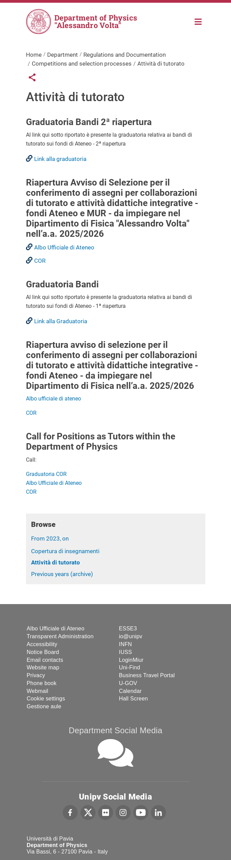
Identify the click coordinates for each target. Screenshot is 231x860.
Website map (43, 667)
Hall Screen (133, 698)
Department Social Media (115, 730)
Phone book (41, 683)
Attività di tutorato (55, 562)
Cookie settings (46, 698)
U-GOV (128, 683)
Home (198, 21)
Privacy (36, 675)
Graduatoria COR (46, 474)
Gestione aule (44, 706)
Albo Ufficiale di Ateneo (54, 483)
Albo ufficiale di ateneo (53, 398)
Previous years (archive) (62, 574)
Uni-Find (129, 667)
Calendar (130, 691)
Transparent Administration (60, 636)
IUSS (125, 652)
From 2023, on (50, 538)
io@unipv (130, 636)
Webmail (37, 691)
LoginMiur (131, 660)
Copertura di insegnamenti (65, 551)
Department (62, 54)
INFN (125, 644)
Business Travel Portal (147, 675)
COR (31, 413)
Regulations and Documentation (124, 54)
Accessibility (42, 644)
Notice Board (43, 652)
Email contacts (45, 660)
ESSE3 (128, 628)
